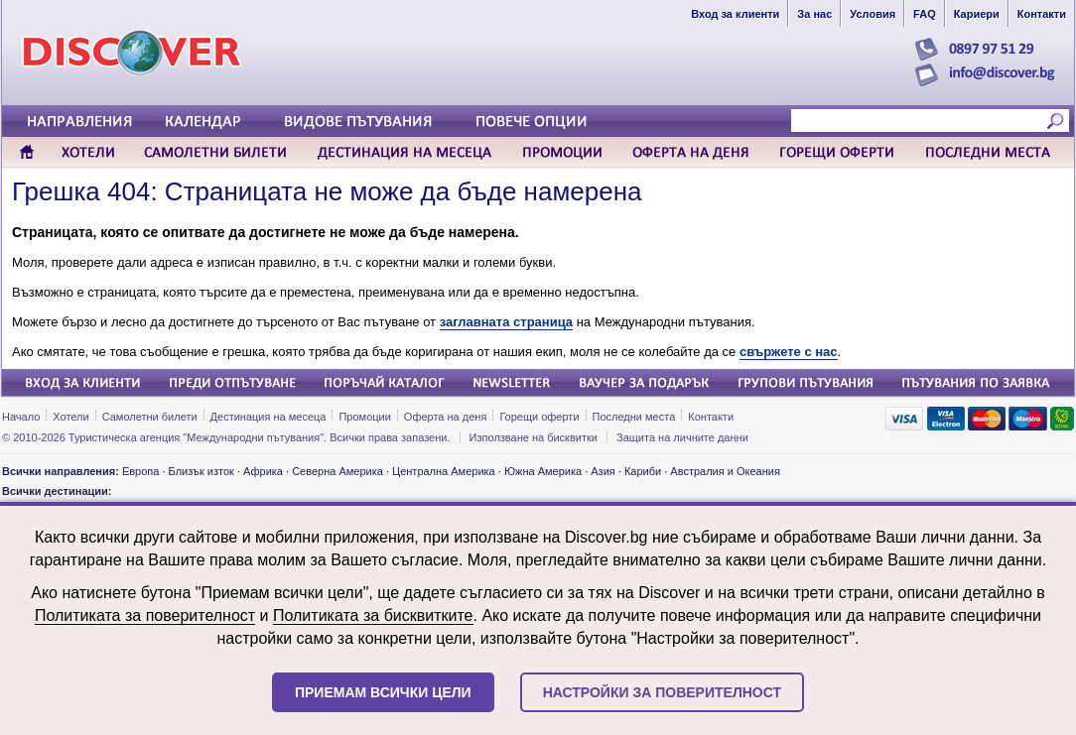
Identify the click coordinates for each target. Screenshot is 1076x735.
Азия (602, 471)
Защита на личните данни (682, 437)
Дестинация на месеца (268, 417)
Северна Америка (337, 471)
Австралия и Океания (725, 471)
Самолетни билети (150, 417)
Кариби (642, 471)
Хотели (70, 417)
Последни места (634, 417)
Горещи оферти (539, 417)
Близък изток (201, 471)
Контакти (711, 417)
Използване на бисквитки (534, 437)
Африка (263, 471)
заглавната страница (506, 321)
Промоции (364, 417)
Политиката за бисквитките (373, 615)
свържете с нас (789, 351)
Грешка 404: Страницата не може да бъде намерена (326, 191)
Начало (21, 417)
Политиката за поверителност (145, 615)
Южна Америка (543, 471)
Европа (141, 471)
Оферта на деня (445, 417)
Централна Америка (443, 471)
